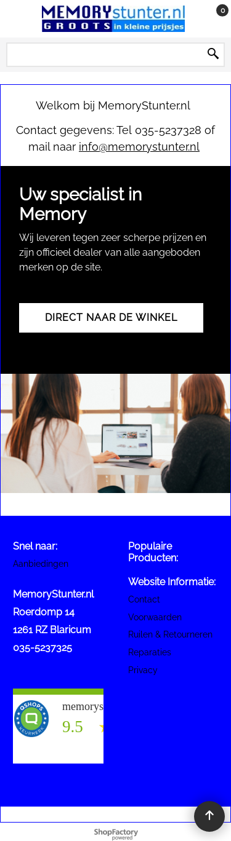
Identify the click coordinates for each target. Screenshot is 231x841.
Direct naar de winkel (111, 317)
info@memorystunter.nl (139, 146)
